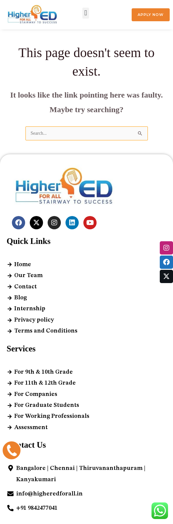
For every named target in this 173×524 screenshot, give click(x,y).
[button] (85, 13)
